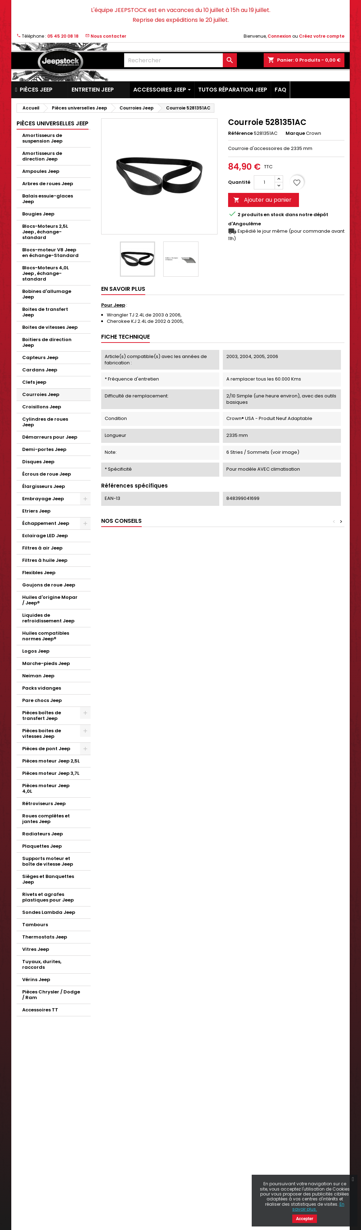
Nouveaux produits (38, 1105)
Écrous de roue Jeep (46, 474)
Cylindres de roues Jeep (45, 422)
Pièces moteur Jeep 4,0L (45, 788)
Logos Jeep (35, 651)
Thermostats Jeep (44, 937)
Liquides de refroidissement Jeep (48, 618)
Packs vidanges (41, 688)
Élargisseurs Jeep (43, 486)
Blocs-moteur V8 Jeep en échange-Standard (50, 252)
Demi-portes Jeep (44, 449)
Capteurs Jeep (40, 357)
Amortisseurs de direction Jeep (42, 156)
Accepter (304, 1218)
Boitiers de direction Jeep (47, 342)
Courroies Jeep (40, 394)
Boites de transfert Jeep (45, 312)
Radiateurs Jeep (42, 833)
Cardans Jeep (39, 369)
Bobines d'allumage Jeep (46, 294)
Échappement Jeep (45, 523)
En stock (274, 215)
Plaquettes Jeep (42, 846)
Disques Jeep (38, 461)
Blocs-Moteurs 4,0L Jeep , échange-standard (45, 273)
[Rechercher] (180, 60)
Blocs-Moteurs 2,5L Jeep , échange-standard (45, 232)
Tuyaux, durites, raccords (41, 964)
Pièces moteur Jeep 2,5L (51, 761)
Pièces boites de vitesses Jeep (41, 733)
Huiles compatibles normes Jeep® (45, 636)
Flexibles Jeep (38, 572)
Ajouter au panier (262, 200)
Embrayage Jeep (43, 498)
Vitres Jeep (35, 949)
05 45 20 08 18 (63, 36)
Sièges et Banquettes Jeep (48, 879)
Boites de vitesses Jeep (50, 327)
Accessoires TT (40, 1009)
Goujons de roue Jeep (48, 585)
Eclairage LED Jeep (45, 535)
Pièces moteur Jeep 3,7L (50, 773)
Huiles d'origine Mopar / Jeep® (50, 600)
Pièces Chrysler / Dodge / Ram (51, 995)
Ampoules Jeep (40, 171)
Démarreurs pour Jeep (49, 437)
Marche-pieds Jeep (46, 663)
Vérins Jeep (36, 979)
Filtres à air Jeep (42, 548)
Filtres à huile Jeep (44, 560)
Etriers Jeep (36, 511)
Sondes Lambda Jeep (48, 912)
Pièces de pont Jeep (46, 748)
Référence (240, 133)
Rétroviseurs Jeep (44, 803)
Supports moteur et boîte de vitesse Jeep (47, 861)
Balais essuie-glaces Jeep (47, 199)
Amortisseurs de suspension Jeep (42, 138)
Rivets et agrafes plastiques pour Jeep (48, 897)
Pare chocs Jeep (42, 700)
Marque (295, 133)
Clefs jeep (34, 382)
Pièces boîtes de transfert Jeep (41, 715)
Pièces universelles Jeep (52, 123)
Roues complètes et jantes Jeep (46, 818)
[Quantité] (264, 182)
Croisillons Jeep (41, 406)
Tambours (35, 924)
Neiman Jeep (38, 675)
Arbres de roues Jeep (47, 183)
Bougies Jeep (38, 214)
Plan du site (114, 1188)
